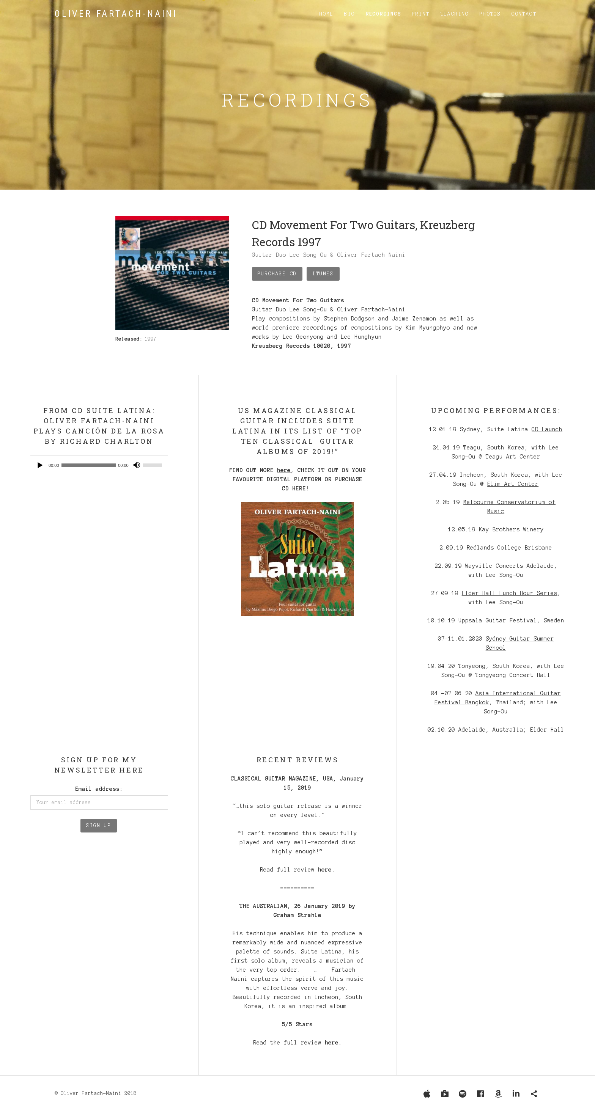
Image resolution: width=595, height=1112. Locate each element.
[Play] (40, 465)
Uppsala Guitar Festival (497, 620)
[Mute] (137, 465)
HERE (299, 488)
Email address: (99, 789)
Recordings (383, 14)
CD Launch (547, 429)
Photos (490, 14)
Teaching (455, 14)
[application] (99, 465)
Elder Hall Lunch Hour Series (509, 593)
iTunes (323, 273)
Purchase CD (277, 273)
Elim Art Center (512, 484)
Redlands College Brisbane (509, 548)
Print (421, 14)
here (284, 470)
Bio (349, 14)
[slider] (88, 465)
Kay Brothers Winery (511, 529)
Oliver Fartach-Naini (116, 13)
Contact (524, 14)
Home (327, 14)
